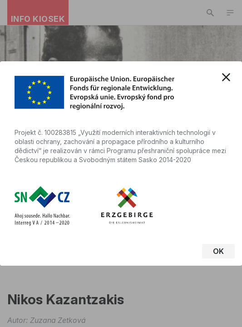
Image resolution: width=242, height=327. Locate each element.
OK (218, 251)
